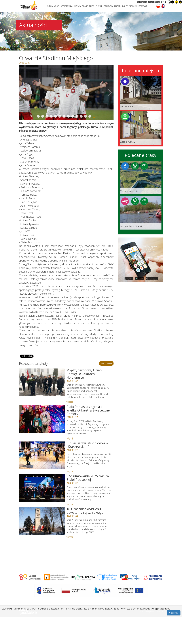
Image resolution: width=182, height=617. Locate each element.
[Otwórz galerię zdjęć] (66, 92)
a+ (162, 1)
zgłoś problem (129, 6)
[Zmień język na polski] (158, 6)
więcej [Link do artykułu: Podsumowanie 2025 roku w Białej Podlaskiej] (69, 503)
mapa (91, 6)
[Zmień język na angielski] (163, 6)
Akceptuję (173, 612)
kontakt (142, 6)
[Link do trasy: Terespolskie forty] (140, 177)
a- (166, 1)
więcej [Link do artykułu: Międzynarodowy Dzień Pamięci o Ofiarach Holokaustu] (69, 401)
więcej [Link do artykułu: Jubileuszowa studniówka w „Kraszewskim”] (69, 471)
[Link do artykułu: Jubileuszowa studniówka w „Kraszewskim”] (42, 455)
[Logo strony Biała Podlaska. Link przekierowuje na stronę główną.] (29, 5)
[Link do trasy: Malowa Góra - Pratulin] (140, 213)
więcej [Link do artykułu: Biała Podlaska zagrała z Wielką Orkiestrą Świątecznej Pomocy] (69, 438)
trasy (85, 6)
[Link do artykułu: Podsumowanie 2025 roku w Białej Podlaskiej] (42, 488)
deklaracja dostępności (148, 1)
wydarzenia (66, 6)
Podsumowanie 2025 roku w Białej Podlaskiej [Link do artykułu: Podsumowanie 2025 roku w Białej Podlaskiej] (87, 478)
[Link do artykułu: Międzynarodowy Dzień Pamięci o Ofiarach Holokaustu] (42, 382)
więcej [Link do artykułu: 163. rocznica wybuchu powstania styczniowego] (69, 536)
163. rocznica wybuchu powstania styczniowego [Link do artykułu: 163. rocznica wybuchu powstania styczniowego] (84, 511)
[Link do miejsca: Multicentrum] (140, 93)
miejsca (77, 6)
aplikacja (108, 6)
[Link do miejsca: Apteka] (140, 128)
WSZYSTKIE (106, 363)
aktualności (53, 6)
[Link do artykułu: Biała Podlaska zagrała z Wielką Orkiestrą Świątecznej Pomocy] (42, 419)
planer (99, 6)
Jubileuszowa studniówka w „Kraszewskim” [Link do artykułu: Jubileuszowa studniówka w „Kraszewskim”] (87, 445)
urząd (117, 6)
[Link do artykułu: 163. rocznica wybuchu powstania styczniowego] (42, 521)
